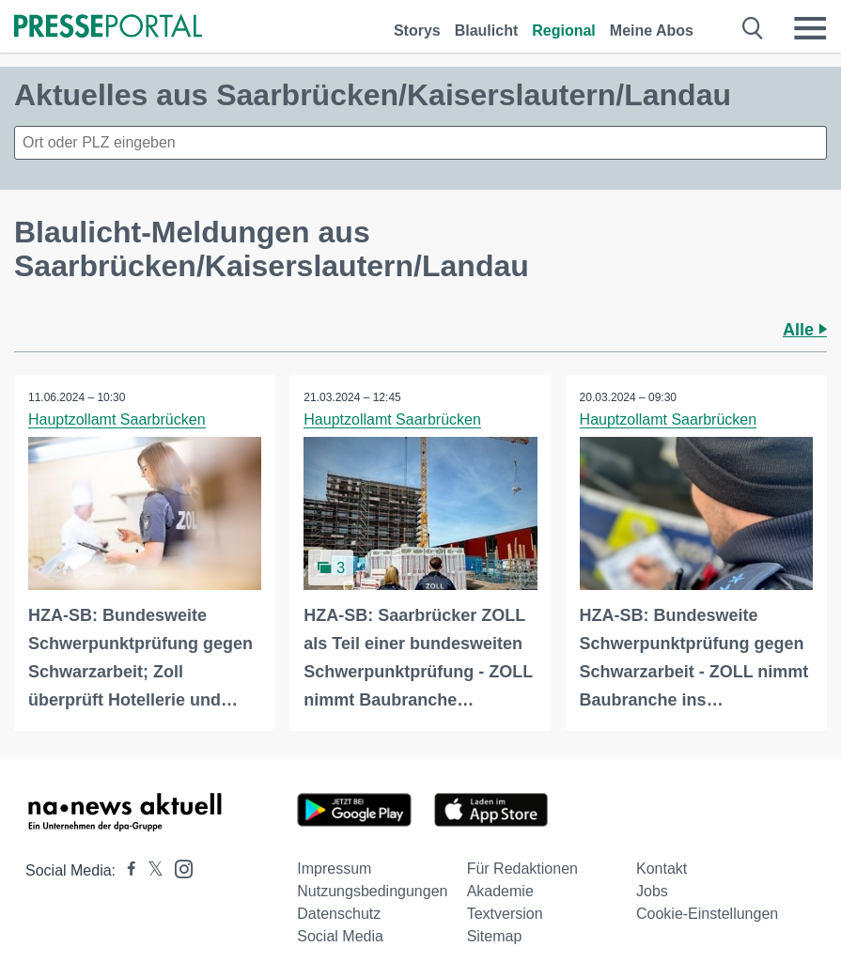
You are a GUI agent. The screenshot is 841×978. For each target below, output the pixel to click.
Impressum (334, 869)
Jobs (652, 891)
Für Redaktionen (522, 869)
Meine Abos (651, 31)
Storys (417, 31)
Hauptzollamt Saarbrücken (117, 419)
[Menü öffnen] (810, 28)
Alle (805, 329)
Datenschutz (339, 914)
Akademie (500, 891)
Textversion (505, 914)
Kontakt (661, 869)
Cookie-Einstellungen (707, 914)
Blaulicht (487, 31)
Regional (564, 31)
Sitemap (494, 936)
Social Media (340, 936)
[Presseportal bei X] (150, 870)
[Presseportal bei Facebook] (126, 870)
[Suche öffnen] (753, 28)
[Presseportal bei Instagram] (178, 868)
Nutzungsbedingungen (372, 891)
